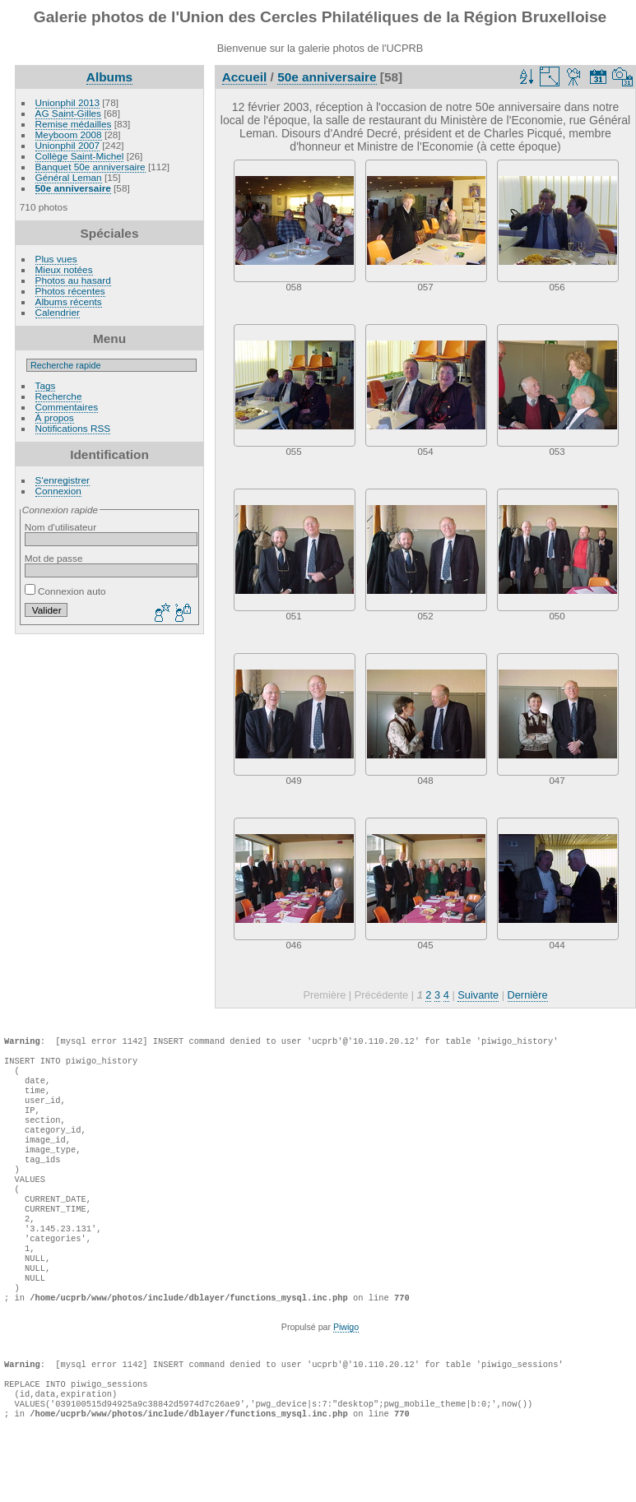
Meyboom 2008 (68, 134)
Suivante (478, 995)
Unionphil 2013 (67, 102)
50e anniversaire (73, 188)
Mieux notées (64, 269)
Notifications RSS (73, 428)
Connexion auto (65, 591)
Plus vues (56, 258)
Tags (45, 385)
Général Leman (68, 177)
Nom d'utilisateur (60, 527)
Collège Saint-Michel (79, 156)
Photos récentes (70, 290)
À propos (54, 417)
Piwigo (346, 1376)
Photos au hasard (73, 280)
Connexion (58, 490)
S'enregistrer (62, 480)
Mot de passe (54, 558)
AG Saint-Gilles (68, 113)
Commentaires (67, 406)
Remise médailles (73, 123)
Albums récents (68, 301)
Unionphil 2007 (67, 145)
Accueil (244, 77)
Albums (109, 77)
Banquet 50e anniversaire (90, 166)
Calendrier (57, 312)
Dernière (528, 995)
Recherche (58, 396)
